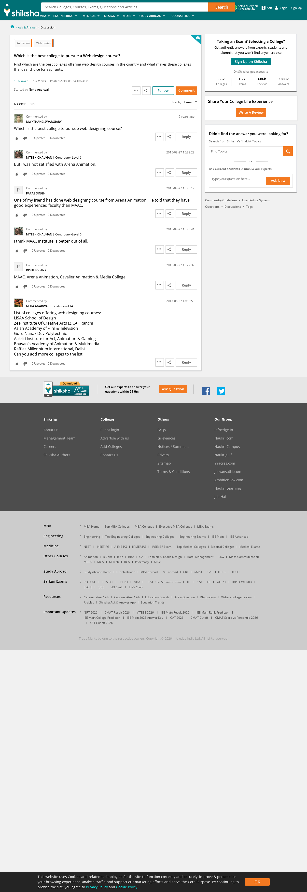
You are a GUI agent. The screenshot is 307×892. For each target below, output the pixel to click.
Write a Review (251, 112)
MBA (45, 16)
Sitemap (164, 463)
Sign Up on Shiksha (251, 61)
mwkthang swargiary (44, 122)
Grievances (166, 438)
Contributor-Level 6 (68, 157)
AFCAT (221, 582)
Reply (186, 136)
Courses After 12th (127, 597)
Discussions (232, 207)
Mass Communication (244, 557)
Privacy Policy (97, 887)
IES (189, 582)
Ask (269, 8)
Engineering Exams (193, 537)
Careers (49, 446)
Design (112, 16)
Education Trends (153, 602)
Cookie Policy (126, 887)
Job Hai (220, 496)
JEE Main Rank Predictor (212, 612)
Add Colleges (111, 446)
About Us (50, 430)
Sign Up (296, 8)
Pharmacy (142, 562)
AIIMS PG (120, 547)
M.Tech (114, 562)
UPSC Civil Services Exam (163, 582)
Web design (43, 43)
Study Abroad (153, 16)
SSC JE (88, 587)
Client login (109, 430)
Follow (163, 90)
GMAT (198, 572)
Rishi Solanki (36, 270)
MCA (100, 562)
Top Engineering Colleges (122, 537)
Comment (186, 90)
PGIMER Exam (161, 547)
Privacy (163, 455)
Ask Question (173, 389)
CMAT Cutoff (199, 618)
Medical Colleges (222, 547)
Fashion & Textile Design (165, 557)
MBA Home (91, 526)
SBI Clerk (117, 587)
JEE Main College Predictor (102, 618)
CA (141, 557)
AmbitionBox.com (228, 480)
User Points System (255, 200)
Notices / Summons (173, 446)
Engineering (66, 16)
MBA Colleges (144, 526)
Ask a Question (184, 597)
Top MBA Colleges (117, 526)
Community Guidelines (221, 200)
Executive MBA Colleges (175, 526)
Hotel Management (200, 557)
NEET (87, 547)
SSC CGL (90, 582)
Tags (249, 207)
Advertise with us (114, 438)
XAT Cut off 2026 (101, 623)
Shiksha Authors (56, 455)
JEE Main (218, 537)
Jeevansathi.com (227, 471)
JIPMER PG (139, 547)
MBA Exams (205, 526)
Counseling (184, 16)
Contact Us (109, 455)
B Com (107, 557)
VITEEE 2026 (145, 612)
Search (221, 7)
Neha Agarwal (39, 89)
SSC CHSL (204, 582)
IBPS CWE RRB (242, 582)
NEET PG (103, 547)
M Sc (157, 562)
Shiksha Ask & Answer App (117, 602)
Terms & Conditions (173, 471)
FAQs (161, 430)
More (129, 16)
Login (284, 8)
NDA (137, 582)
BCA (127, 562)
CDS (101, 587)
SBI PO (123, 582)
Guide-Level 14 (63, 306)
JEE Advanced (239, 537)
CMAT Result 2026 (117, 612)
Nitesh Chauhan (39, 157)
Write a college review (236, 597)
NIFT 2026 (91, 612)
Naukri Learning (227, 488)
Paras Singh (35, 193)
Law (221, 557)
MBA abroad (149, 572)
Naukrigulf (223, 455)
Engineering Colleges (159, 537)
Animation (23, 43)
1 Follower (21, 81)
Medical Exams (249, 547)
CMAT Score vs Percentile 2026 (236, 618)
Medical (92, 16)
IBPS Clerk (136, 587)
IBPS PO (107, 582)
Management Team (59, 438)
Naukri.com (223, 438)
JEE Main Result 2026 (175, 612)
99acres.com (224, 463)
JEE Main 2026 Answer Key (145, 618)
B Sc (120, 557)
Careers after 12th (96, 597)
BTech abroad (125, 572)
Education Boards (157, 597)
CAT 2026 (176, 618)
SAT (210, 572)
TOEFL (236, 572)
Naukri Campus (227, 446)
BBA (131, 557)
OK (257, 882)
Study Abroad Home (97, 572)
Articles (89, 602)
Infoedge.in (223, 430)
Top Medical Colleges (191, 547)
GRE (186, 572)
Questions (212, 207)
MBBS (88, 562)
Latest (188, 102)
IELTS (221, 572)
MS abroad (170, 572)
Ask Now (278, 180)
